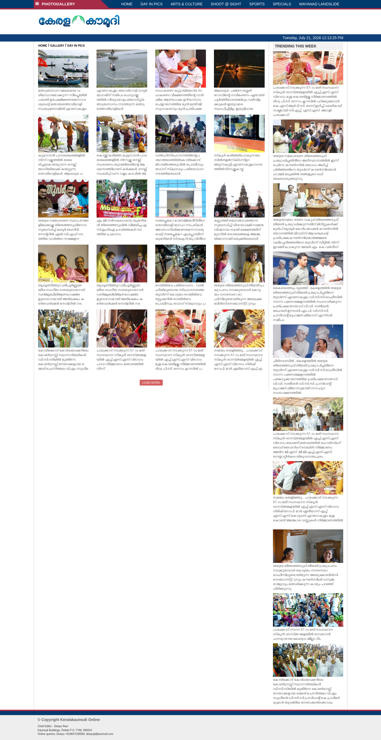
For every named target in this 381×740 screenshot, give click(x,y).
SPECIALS (282, 4)
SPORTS (257, 4)
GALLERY (57, 45)
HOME (126, 4)
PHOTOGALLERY (55, 4)
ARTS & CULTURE (186, 4)
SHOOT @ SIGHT (226, 4)
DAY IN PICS (151, 4)
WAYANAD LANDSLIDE (319, 4)
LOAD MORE (151, 382)
